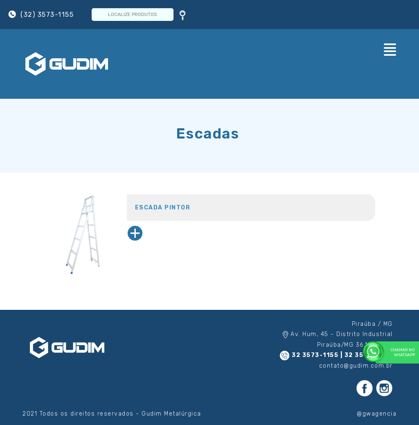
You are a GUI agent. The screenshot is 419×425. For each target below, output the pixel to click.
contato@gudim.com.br (356, 365)
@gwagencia (376, 413)
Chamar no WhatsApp (395, 352)
